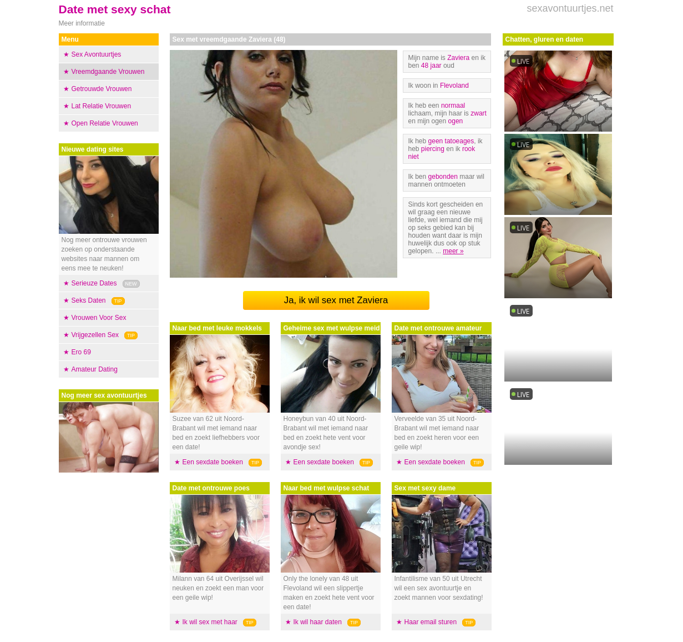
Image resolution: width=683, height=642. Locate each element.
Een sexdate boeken (213, 462)
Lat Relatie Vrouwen (101, 106)
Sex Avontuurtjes (97, 54)
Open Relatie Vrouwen (105, 123)
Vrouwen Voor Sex (99, 318)
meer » (453, 251)
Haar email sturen (430, 622)
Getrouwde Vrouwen (102, 89)
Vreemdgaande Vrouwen (108, 72)
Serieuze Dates (94, 283)
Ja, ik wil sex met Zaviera (336, 300)
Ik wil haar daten (318, 622)
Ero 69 (81, 352)
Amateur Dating (95, 369)
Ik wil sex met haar (210, 622)
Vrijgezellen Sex (95, 335)
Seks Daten (89, 300)
